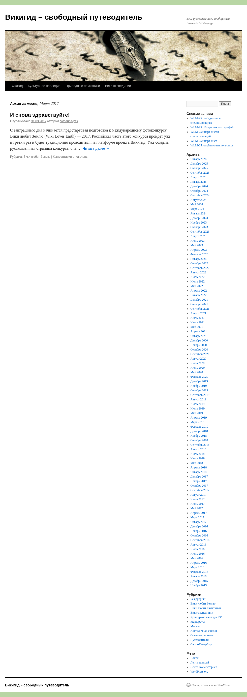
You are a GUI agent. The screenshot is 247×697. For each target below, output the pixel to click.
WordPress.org (199, 671)
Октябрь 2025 (199, 168)
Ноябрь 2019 (199, 386)
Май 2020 (197, 372)
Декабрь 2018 (199, 431)
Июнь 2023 (198, 240)
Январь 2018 (199, 472)
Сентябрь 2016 (200, 540)
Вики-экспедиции (118, 86)
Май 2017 (197, 508)
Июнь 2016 (198, 553)
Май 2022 (197, 286)
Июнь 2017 (198, 503)
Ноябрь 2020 (199, 345)
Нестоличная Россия (204, 630)
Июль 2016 (198, 549)
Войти (195, 658)
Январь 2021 (199, 336)
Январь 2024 (199, 213)
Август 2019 (198, 399)
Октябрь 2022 (199, 263)
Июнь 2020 (198, 367)
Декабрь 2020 (199, 340)
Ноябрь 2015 (199, 585)
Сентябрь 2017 (200, 490)
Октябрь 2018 (199, 440)
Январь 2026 (199, 159)
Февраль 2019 (199, 426)
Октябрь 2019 (199, 390)
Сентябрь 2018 (200, 445)
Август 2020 (198, 358)
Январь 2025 (199, 181)
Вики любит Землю (36, 157)
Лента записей (200, 662)
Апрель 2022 (199, 290)
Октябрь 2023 (199, 227)
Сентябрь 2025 (200, 172)
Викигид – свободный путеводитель (73, 17)
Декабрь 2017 (199, 476)
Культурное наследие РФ (207, 617)
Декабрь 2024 (199, 186)
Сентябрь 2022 (200, 268)
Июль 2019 (198, 404)
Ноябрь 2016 (199, 531)
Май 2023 (197, 245)
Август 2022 (198, 272)
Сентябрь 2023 (200, 231)
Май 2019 (197, 413)
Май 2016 (197, 558)
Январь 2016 (199, 576)
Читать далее (96, 148)
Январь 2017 (199, 522)
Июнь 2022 (198, 281)
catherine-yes (69, 121)
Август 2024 (198, 200)
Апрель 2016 (199, 562)
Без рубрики (198, 599)
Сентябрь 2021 (200, 308)
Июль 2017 (198, 499)
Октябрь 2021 (199, 304)
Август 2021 (198, 313)
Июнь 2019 (198, 408)
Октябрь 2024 (199, 191)
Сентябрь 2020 (200, 354)
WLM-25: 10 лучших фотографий (212, 127)
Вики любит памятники (206, 608)
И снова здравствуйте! (40, 115)
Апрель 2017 (199, 513)
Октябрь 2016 (199, 535)
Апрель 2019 (199, 417)
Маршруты (198, 621)
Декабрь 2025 (199, 163)
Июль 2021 (198, 318)
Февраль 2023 (199, 254)
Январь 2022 (199, 295)
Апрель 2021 (199, 331)
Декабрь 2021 (199, 299)
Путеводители (200, 640)
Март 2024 (197, 209)
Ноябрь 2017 (199, 481)
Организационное (202, 635)
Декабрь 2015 (199, 581)
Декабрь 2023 (199, 218)
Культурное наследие (44, 86)
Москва (195, 626)
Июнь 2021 (198, 322)
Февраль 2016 (199, 572)
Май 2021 (197, 327)
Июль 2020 (198, 363)
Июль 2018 (198, 454)
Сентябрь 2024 (200, 195)
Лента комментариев (204, 667)
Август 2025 (198, 177)
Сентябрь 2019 (200, 395)
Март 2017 (197, 517)
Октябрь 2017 (199, 485)
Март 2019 (197, 422)
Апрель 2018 (199, 467)
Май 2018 (197, 463)
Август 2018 (198, 449)
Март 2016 (197, 567)
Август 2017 (198, 494)
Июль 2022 (198, 277)
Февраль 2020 (199, 376)
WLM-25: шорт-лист (204, 141)
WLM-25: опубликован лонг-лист (212, 145)
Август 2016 (198, 544)
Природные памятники (83, 86)
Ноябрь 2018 (199, 435)
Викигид (17, 86)
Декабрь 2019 (199, 381)
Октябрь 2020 (199, 349)
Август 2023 (198, 236)
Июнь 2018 (198, 458)
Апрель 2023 (199, 249)
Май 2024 (197, 204)
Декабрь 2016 (199, 526)
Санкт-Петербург (202, 644)
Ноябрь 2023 (199, 222)
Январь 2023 (199, 259)
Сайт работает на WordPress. (211, 685)
